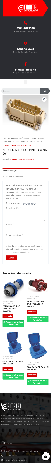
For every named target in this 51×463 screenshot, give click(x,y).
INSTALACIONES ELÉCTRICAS (18, 138)
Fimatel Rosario (25, 69)
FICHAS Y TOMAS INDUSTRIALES (17, 145)
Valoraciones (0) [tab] (9, 170)
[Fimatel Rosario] (25, 64)
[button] (25, 82)
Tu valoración (13, 208)
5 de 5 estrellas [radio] (34, 204)
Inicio (4, 138)
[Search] (45, 91)
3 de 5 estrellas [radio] (29, 204)
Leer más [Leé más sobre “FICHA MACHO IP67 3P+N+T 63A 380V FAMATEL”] (32, 312)
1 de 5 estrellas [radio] (24, 204)
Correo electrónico (14, 235)
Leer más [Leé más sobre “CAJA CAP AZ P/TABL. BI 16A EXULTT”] (32, 375)
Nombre (10, 224)
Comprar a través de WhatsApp (14, 323)
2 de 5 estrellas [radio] (26, 204)
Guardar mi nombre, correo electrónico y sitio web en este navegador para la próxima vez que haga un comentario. (24, 249)
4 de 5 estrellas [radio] (32, 204)
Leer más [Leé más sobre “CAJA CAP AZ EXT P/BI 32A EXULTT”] (8, 369)
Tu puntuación (13, 203)
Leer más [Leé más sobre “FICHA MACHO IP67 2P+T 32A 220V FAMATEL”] (8, 316)
